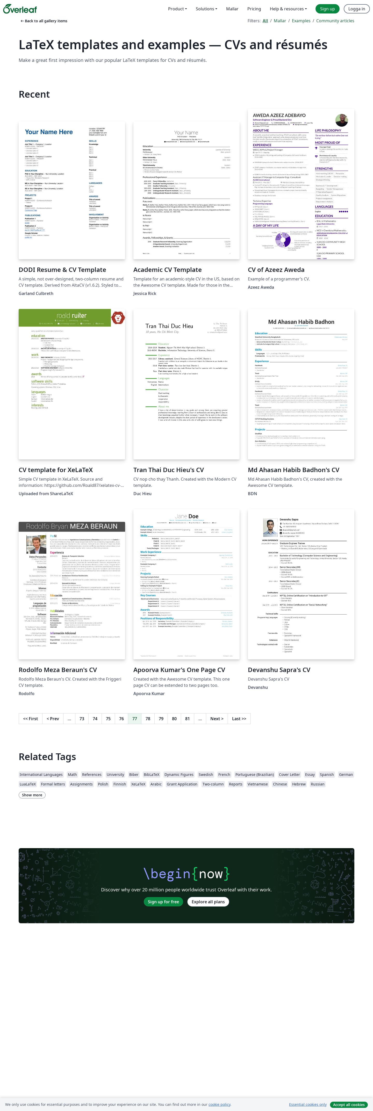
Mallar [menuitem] (232, 9)
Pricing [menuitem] (254, 9)
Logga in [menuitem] (356, 9)
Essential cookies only (308, 1104)
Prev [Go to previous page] (53, 719)
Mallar (280, 21)
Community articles (335, 21)
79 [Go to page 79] (161, 719)
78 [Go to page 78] (148, 719)
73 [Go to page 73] (82, 719)
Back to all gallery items (43, 20)
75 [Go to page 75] (108, 719)
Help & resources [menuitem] (287, 9)
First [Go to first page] (30, 719)
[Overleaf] (20, 9)
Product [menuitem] (176, 9)
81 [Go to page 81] (187, 719)
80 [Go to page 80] (174, 719)
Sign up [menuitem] (327, 9)
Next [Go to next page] (217, 719)
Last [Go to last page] (239, 719)
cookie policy (219, 1104)
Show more (32, 794)
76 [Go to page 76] (121, 719)
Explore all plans (208, 902)
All (265, 21)
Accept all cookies (349, 1104)
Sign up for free (163, 902)
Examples (301, 21)
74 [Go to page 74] (95, 719)
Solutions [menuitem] (205, 9)
